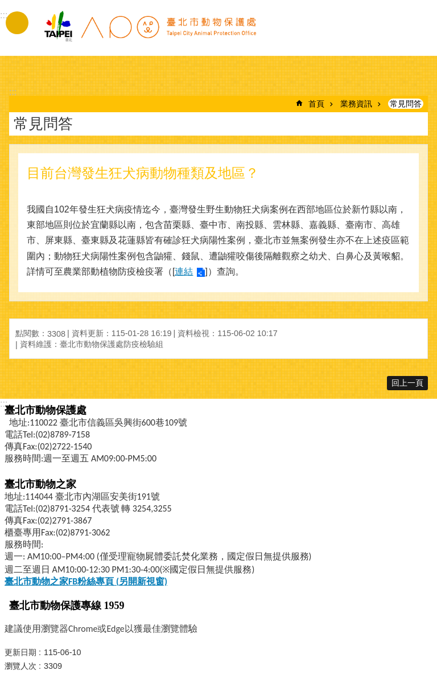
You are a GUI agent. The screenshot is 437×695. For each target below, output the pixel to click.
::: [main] (13, 92)
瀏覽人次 (20, 666)
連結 (184, 271)
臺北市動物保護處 (149, 33)
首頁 (316, 103)
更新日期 (20, 652)
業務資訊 (356, 103)
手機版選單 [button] (17, 22)
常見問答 (406, 103)
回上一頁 (407, 382)
